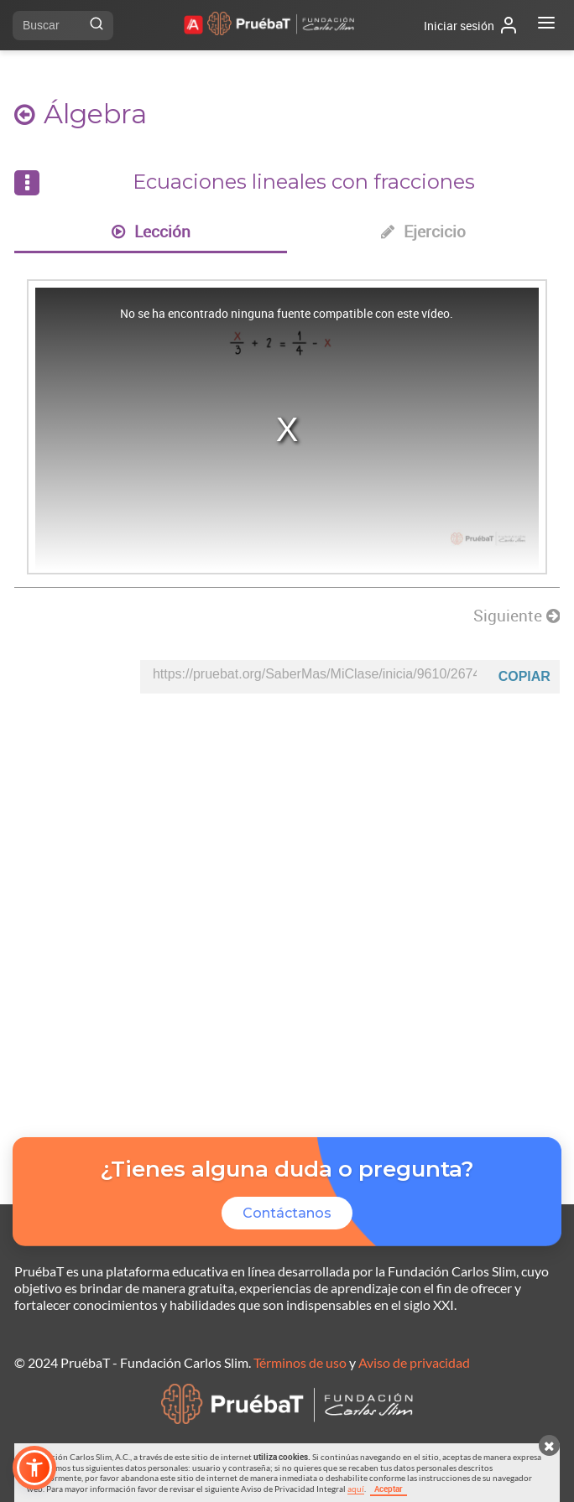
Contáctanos (287, 1213)
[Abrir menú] (546, 25)
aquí (355, 1489)
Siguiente (516, 615)
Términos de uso (300, 1362)
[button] (34, 1467)
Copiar (524, 676)
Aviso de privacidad (414, 1362)
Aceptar (388, 1488)
